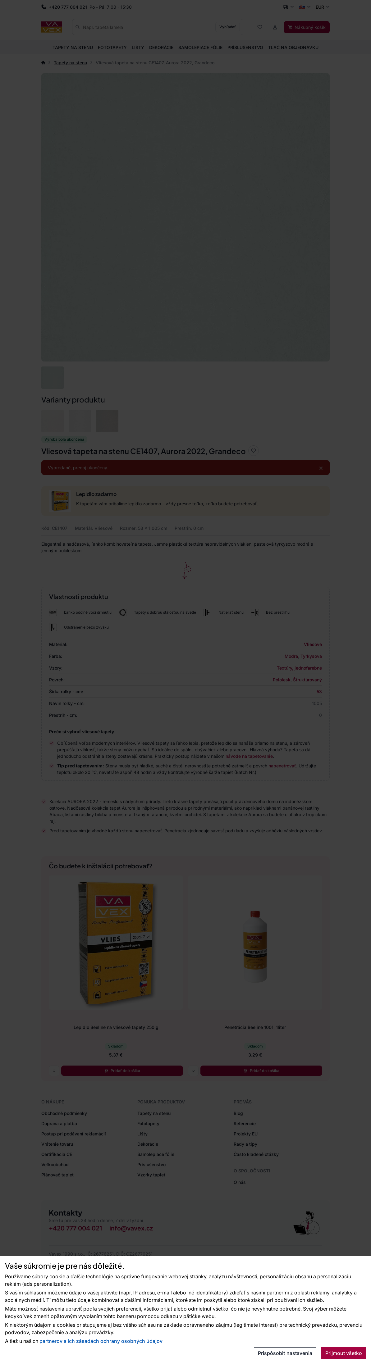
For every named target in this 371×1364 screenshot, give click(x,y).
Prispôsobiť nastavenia (285, 1353)
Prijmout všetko (343, 1353)
